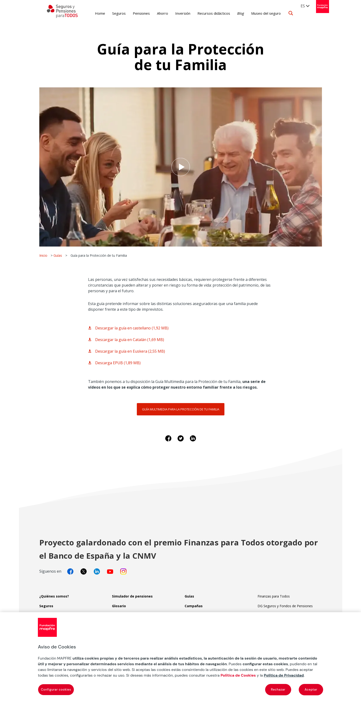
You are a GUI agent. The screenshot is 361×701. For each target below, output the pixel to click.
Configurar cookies (56, 690)
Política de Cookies (238, 675)
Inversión (175, 13)
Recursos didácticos (206, 13)
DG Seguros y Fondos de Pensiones (285, 606)
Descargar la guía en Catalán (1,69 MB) (129, 339)
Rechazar (278, 690)
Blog (233, 13)
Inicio (43, 255)
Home (93, 13)
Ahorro (155, 13)
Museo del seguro (258, 13)
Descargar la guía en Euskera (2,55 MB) (130, 351)
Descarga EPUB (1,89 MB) (118, 362)
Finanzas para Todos (274, 596)
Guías (57, 255)
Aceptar (311, 690)
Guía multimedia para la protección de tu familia (180, 409)
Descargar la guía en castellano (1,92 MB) (132, 328)
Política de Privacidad (284, 675)
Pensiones (134, 13)
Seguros (111, 13)
